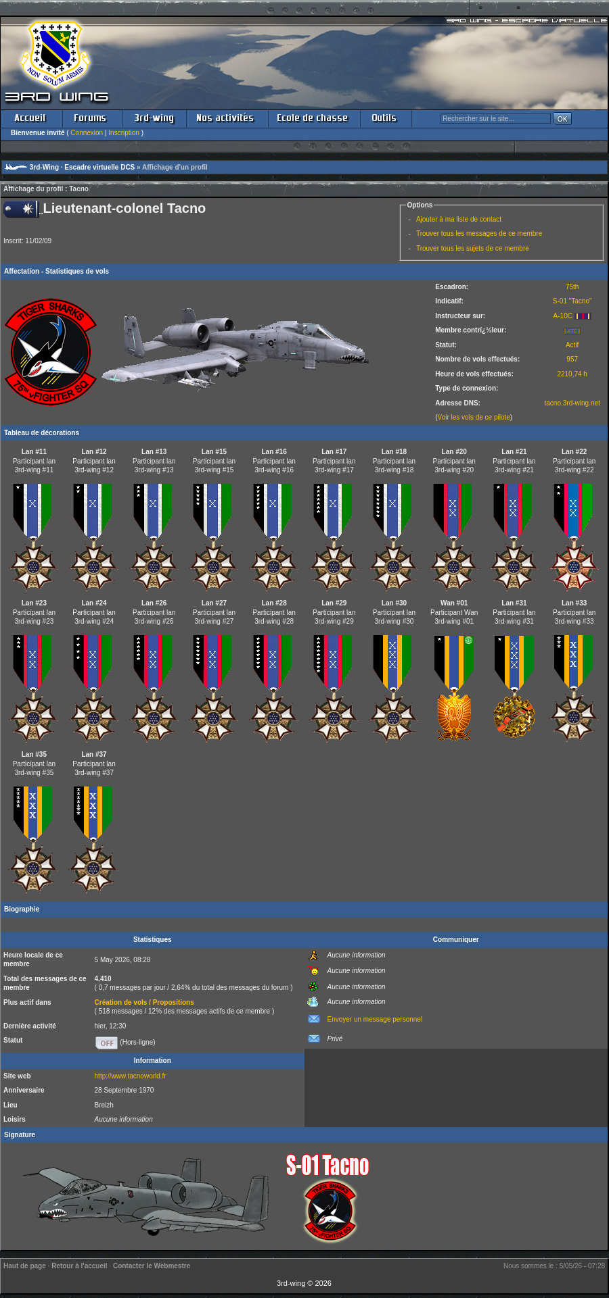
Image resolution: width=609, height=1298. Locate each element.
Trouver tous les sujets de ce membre (472, 248)
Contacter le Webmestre (151, 1266)
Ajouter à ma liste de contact (458, 219)
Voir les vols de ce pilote (474, 417)
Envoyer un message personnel (375, 1019)
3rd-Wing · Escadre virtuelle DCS (82, 167)
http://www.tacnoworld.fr (130, 1076)
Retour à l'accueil (79, 1266)
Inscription (123, 132)
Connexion (86, 132)
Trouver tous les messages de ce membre (479, 233)
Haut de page (24, 1266)
